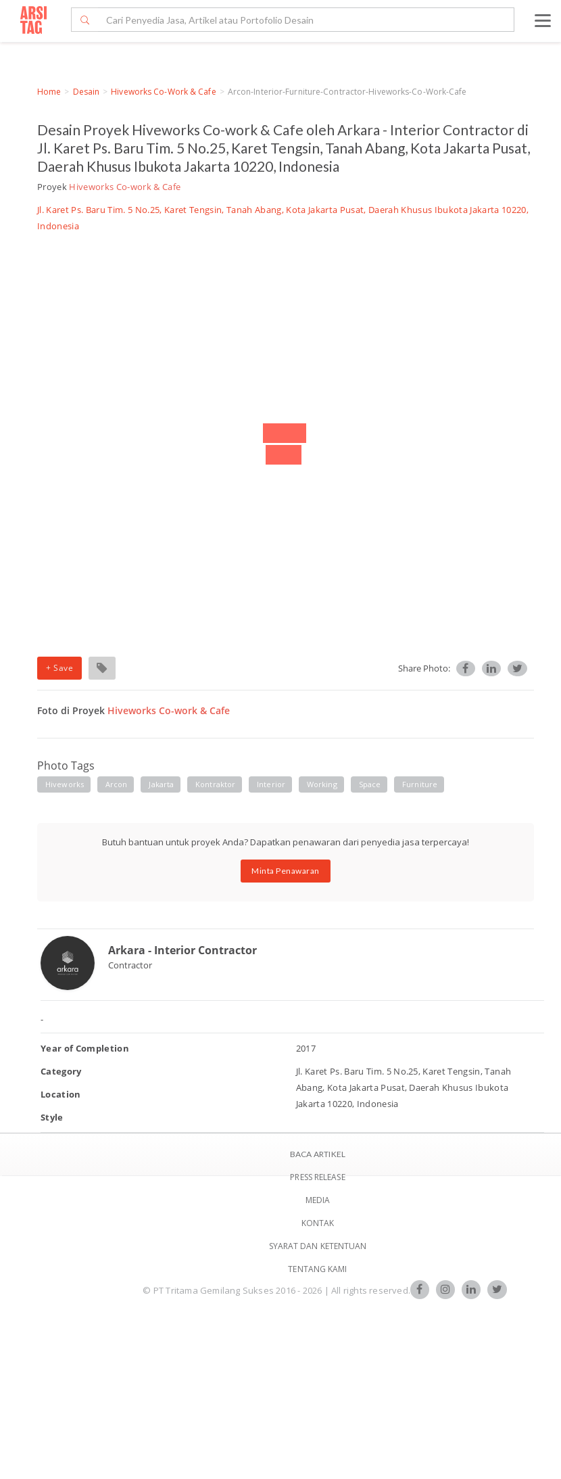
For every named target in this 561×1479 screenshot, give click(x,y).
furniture (419, 784)
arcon (116, 784)
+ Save (59, 668)
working (322, 784)
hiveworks (64, 784)
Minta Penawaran (285, 871)
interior (271, 784)
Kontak (318, 1223)
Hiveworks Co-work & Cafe (163, 91)
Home (49, 91)
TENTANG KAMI (317, 1269)
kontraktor (215, 784)
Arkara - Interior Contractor (182, 950)
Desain (86, 91)
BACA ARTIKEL (317, 1154)
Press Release (317, 1177)
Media (318, 1200)
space (370, 784)
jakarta (161, 784)
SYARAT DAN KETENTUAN (318, 1246)
